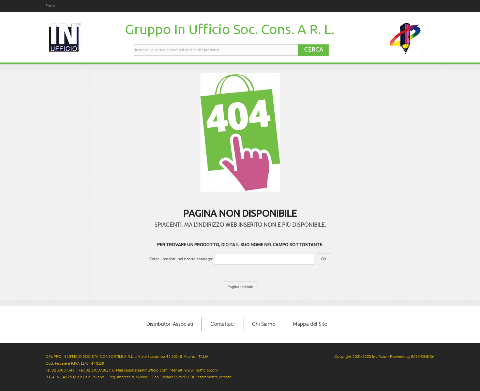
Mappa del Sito (310, 324)
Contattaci (222, 324)
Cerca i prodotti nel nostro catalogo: (181, 259)
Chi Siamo (263, 324)
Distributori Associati (169, 324)
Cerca (313, 49)
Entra (50, 6)
